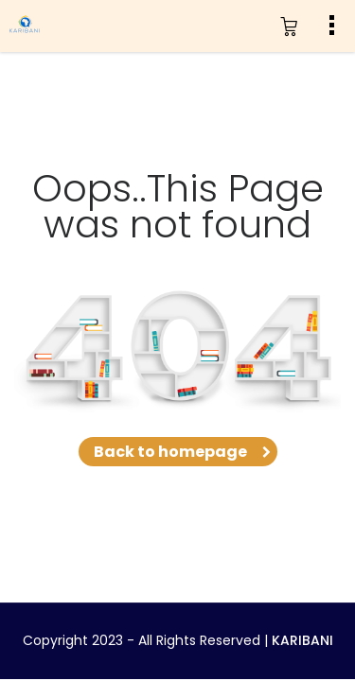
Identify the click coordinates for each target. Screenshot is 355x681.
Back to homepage (178, 452)
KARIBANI (302, 640)
